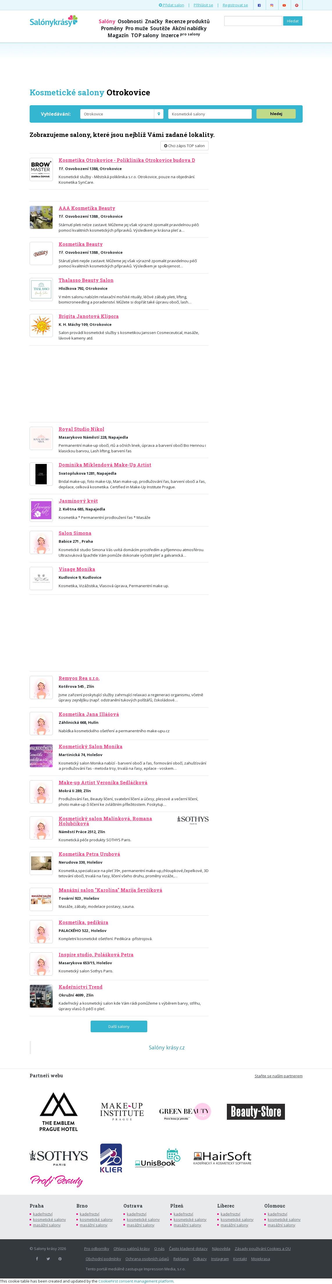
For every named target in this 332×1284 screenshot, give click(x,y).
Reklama (181, 1258)
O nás (159, 1248)
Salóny (107, 21)
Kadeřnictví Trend (81, 987)
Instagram (220, 1258)
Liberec (225, 1206)
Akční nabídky (189, 28)
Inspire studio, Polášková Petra (96, 955)
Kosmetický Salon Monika (91, 746)
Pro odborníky (96, 1248)
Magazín (118, 35)
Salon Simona (75, 533)
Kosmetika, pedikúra (83, 922)
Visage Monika (77, 569)
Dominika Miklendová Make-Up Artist (105, 465)
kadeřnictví (43, 1214)
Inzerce (180, 35)
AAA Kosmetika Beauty (87, 208)
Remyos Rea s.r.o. (79, 678)
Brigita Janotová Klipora (89, 316)
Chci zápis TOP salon (184, 145)
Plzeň (176, 1206)
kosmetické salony (49, 1219)
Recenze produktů (187, 21)
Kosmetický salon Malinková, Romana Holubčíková (105, 821)
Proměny (112, 28)
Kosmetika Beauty (81, 244)
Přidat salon (171, 5)
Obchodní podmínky (103, 1258)
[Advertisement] (166, 64)
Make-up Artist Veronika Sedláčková (103, 782)
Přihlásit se (203, 5)
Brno (82, 1206)
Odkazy (200, 1258)
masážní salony (47, 1225)
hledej (276, 113)
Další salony (119, 1026)
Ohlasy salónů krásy (132, 1248)
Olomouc (274, 1206)
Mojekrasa (260, 1258)
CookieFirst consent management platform (135, 1281)
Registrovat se (235, 5)
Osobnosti (130, 21)
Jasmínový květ (78, 501)
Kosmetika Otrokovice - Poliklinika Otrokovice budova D (127, 160)
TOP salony (145, 35)
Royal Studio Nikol (81, 429)
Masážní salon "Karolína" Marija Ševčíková (110, 890)
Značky (154, 21)
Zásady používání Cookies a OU (263, 1248)
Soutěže (160, 28)
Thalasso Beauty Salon (86, 280)
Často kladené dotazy (188, 1248)
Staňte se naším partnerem (279, 1075)
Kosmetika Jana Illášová (89, 714)
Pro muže (136, 28)
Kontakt (240, 1258)
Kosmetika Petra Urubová (89, 854)
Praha (37, 1206)
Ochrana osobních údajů (147, 1258)
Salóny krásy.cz (167, 1047)
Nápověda (221, 1248)
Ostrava (133, 1206)
